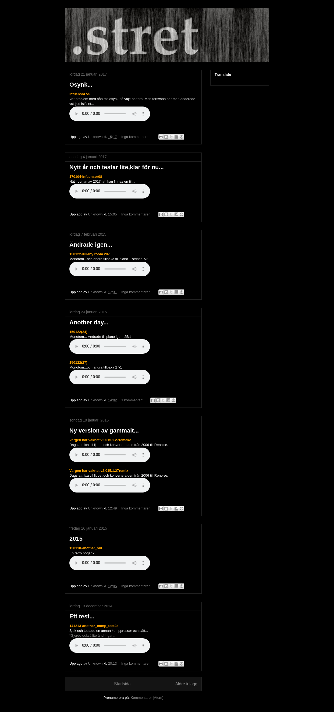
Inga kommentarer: (136, 137)
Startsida (122, 684)
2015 (76, 538)
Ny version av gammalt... (104, 430)
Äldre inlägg (186, 684)
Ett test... (81, 616)
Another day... (88, 322)
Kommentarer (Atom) (147, 698)
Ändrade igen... (90, 244)
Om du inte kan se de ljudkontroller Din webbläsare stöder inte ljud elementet (109, 114)
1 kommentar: (132, 400)
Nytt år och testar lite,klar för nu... (116, 167)
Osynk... (81, 84)
